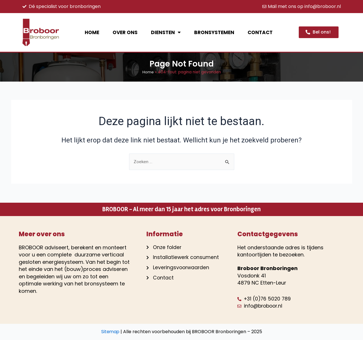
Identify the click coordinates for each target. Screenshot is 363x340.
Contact (260, 32)
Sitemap (110, 331)
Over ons (125, 32)
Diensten (166, 32)
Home (92, 32)
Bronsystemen (214, 32)
